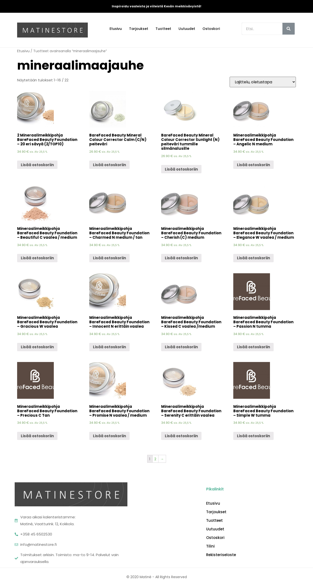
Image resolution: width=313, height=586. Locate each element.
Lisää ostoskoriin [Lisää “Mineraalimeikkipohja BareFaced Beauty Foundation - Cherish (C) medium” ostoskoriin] (181, 258)
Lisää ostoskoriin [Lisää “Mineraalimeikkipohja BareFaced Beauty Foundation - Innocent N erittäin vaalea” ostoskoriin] (109, 346)
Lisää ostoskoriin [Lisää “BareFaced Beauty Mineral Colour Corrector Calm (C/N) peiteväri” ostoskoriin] (109, 164)
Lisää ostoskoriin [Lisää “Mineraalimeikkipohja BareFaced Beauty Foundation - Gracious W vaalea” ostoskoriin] (37, 346)
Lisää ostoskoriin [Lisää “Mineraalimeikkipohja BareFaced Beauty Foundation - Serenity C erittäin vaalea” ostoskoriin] (181, 435)
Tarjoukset (138, 28)
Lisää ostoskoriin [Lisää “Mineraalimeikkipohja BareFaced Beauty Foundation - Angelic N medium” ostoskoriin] (253, 164)
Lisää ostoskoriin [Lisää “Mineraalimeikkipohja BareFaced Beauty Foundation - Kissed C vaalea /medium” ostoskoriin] (181, 346)
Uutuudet (187, 28)
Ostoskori (211, 28)
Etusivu (116, 28)
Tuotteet (163, 28)
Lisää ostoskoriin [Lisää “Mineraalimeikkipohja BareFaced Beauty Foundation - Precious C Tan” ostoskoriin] (37, 435)
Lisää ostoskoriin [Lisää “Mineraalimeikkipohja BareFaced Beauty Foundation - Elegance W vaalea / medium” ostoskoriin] (253, 258)
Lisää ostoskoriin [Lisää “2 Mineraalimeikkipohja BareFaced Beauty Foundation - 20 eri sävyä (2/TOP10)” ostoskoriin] (37, 164)
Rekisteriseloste (221, 554)
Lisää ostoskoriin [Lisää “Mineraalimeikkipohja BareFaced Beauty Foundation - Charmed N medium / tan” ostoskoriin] (109, 258)
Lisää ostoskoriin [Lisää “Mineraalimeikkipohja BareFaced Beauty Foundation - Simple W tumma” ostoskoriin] (253, 435)
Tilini (210, 546)
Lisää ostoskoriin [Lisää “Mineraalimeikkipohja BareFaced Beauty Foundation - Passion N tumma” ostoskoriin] (253, 346)
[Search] (288, 29)
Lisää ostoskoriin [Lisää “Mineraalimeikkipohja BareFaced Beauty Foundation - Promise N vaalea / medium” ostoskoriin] (109, 435)
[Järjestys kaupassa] (263, 82)
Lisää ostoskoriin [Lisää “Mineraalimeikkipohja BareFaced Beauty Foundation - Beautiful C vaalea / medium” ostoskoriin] (37, 258)
